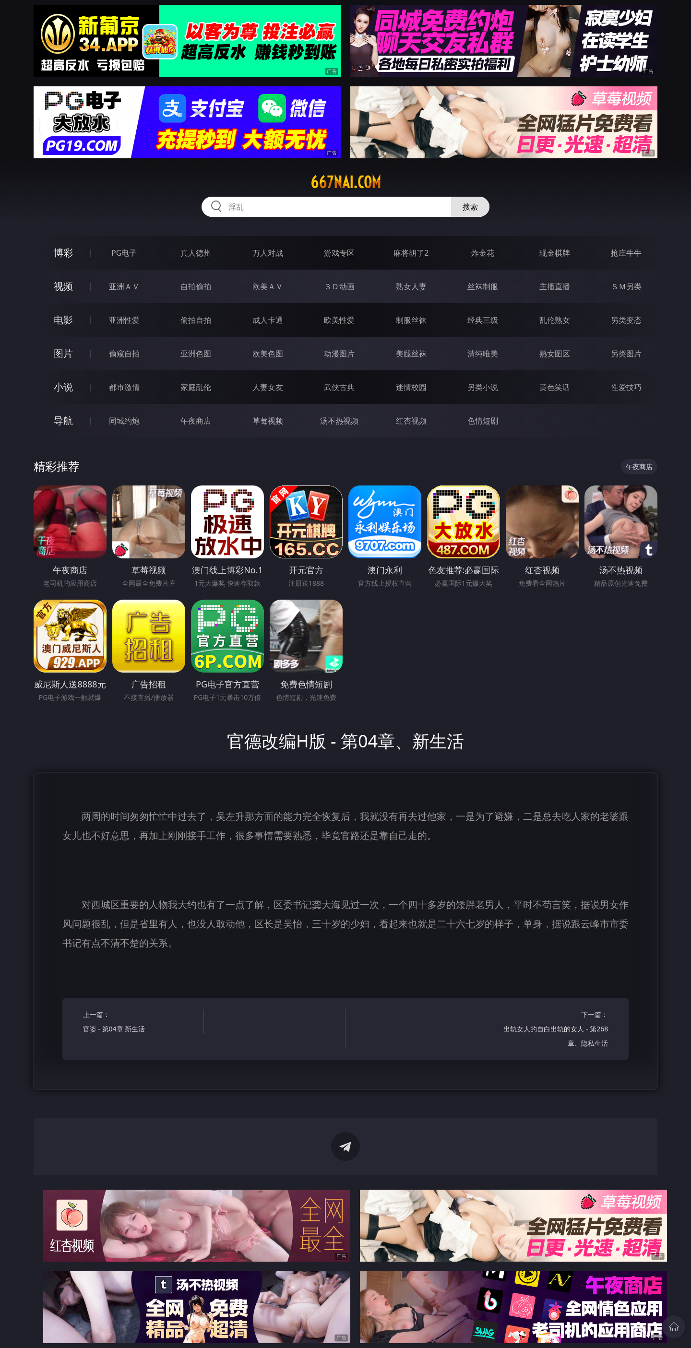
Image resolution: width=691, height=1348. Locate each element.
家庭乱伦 (195, 387)
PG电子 (124, 253)
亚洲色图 (195, 353)
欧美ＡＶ (267, 286)
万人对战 (267, 253)
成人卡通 (267, 320)
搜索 (470, 206)
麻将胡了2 (411, 253)
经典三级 (482, 320)
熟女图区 (554, 353)
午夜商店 (195, 420)
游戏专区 (339, 253)
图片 (63, 353)
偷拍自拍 (195, 320)
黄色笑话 (554, 387)
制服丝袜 (411, 320)
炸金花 (482, 253)
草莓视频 (267, 420)
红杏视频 (411, 420)
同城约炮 (124, 420)
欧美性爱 (339, 320)
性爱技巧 (626, 387)
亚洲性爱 (124, 320)
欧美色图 (267, 353)
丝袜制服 (482, 286)
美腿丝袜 (411, 353)
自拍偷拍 (195, 286)
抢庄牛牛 (626, 253)
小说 (63, 386)
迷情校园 (411, 387)
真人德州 (195, 253)
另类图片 (626, 353)
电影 (63, 319)
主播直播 (554, 286)
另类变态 (626, 320)
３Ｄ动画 (339, 286)
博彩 (63, 252)
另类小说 (482, 387)
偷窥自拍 (124, 353)
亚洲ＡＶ (124, 286)
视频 (63, 286)
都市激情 (124, 387)
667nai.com (345, 182)
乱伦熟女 (554, 320)
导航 (63, 420)
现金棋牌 (554, 253)
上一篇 (140, 1023)
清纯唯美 (482, 353)
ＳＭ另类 (626, 286)
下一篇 (550, 1030)
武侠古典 (339, 387)
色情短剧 (482, 420)
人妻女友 (267, 387)
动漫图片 (339, 353)
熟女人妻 (411, 286)
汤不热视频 (339, 420)
